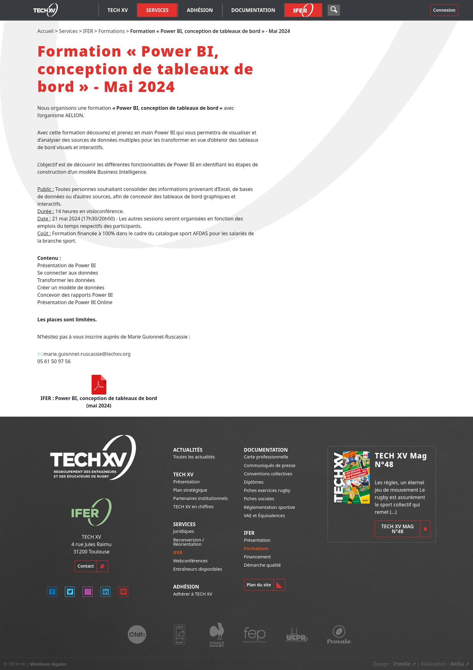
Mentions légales (48, 664)
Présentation (186, 482)
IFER (88, 31)
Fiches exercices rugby (267, 490)
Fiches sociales (259, 499)
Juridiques (183, 531)
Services (68, 31)
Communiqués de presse (270, 465)
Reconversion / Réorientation (188, 542)
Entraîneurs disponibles (197, 569)
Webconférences (190, 561)
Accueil (45, 31)
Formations (111, 31)
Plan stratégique (190, 490)
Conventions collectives (268, 474)
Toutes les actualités (194, 457)
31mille (402, 663)
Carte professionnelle (266, 457)
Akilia (457, 663)
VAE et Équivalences (264, 515)
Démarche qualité (262, 565)
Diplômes (254, 482)
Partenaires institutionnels (200, 498)
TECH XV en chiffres (193, 506)
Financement (257, 557)
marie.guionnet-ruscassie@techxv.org (87, 354)
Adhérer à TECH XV (192, 594)
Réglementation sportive (269, 507)
